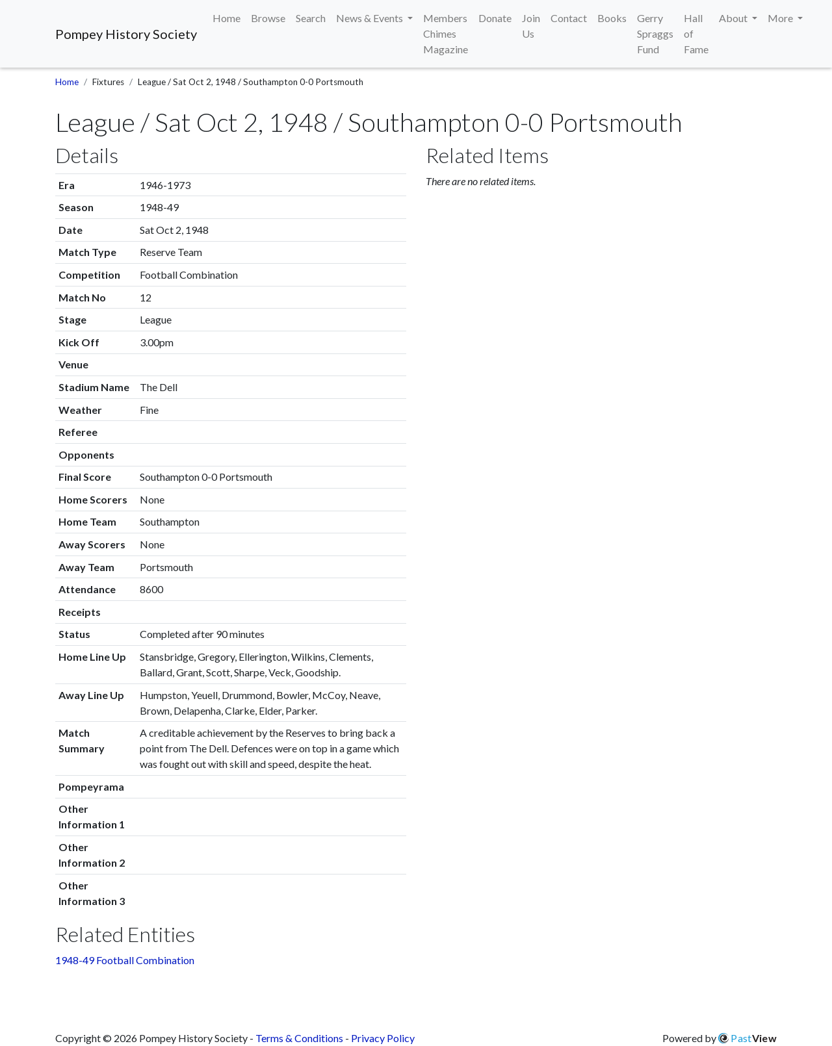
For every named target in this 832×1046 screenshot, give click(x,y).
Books (612, 18)
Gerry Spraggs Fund (655, 33)
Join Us (531, 26)
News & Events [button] (370, 18)
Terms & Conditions (299, 1038)
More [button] (781, 18)
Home (226, 18)
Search (311, 18)
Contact (569, 18)
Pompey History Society (126, 34)
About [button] (734, 18)
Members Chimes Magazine (445, 33)
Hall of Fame (696, 33)
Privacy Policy (383, 1038)
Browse (268, 18)
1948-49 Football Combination (124, 960)
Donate (495, 18)
